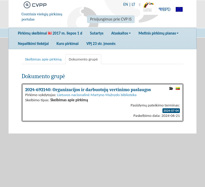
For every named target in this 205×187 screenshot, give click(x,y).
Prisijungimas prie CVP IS (111, 19)
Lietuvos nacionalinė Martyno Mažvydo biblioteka (96, 94)
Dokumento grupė (83, 59)
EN (125, 4)
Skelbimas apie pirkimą (43, 59)
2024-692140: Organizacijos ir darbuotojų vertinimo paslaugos (88, 89)
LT (133, 4)
